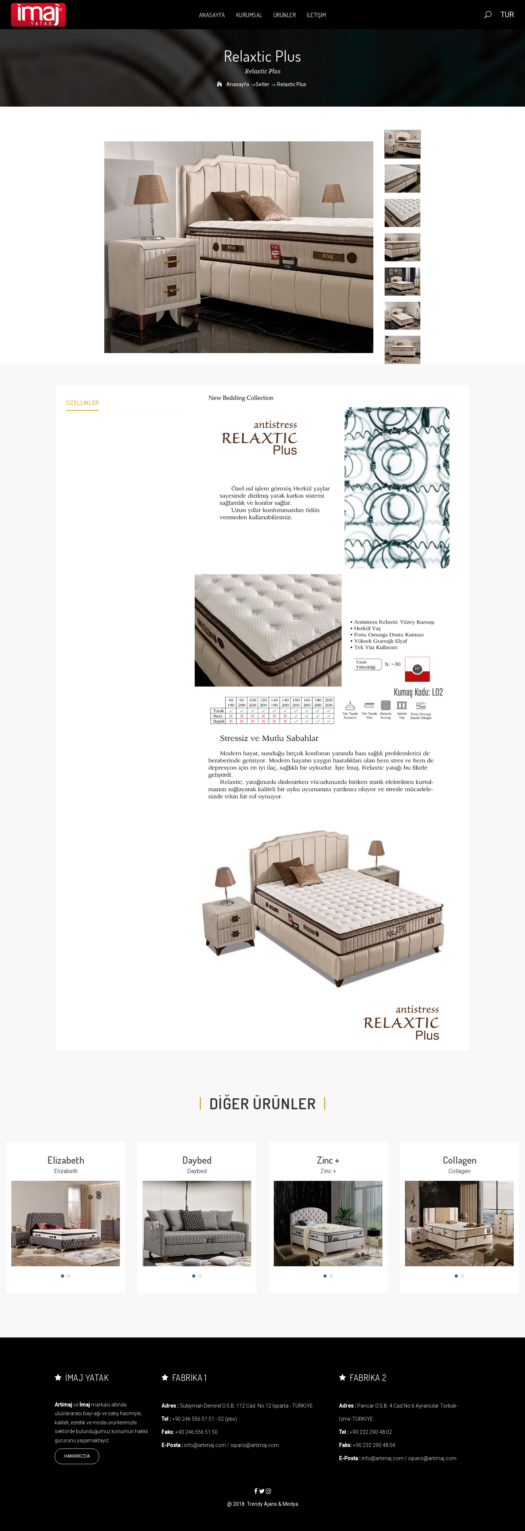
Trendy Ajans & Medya (272, 1504)
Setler (262, 84)
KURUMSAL (249, 15)
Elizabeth (65, 1159)
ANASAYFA (212, 15)
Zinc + (328, 1159)
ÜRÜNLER (284, 15)
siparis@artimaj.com (254, 1445)
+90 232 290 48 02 (371, 1432)
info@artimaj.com (205, 1445)
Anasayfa (237, 84)
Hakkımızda (77, 1456)
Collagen (460, 1159)
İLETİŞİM (316, 15)
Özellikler (82, 402)
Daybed (197, 1159)
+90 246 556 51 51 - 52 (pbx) (204, 1419)
